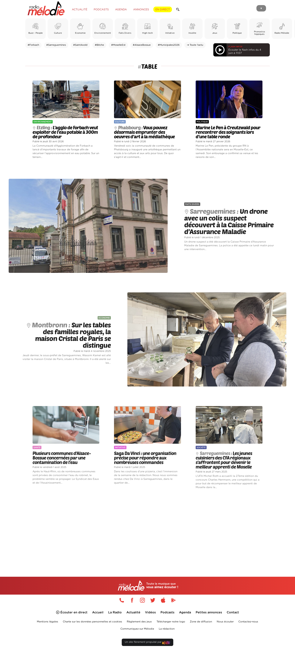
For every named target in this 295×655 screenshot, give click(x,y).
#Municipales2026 (168, 45)
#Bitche (99, 45)
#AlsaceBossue (142, 45)
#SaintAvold (80, 45)
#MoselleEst (118, 45)
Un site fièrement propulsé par (147, 643)
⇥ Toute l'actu (195, 45)
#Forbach (33, 45)
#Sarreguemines (56, 45)
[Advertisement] (147, 528)
